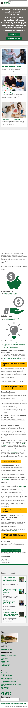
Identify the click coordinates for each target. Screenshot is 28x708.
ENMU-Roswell (5, 690)
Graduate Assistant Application (12, 342)
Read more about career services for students (14, 510)
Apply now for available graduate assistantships (13, 387)
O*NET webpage (7, 502)
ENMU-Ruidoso (5, 688)
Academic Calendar (6, 657)
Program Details (14, 34)
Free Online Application (14, 38)
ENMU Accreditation (6, 678)
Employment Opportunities (8, 655)
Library (3, 662)
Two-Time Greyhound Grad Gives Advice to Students (10, 591)
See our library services (10, 461)
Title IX (3, 685)
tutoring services (11, 443)
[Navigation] (2, 3)
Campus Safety (5, 674)
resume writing (22, 486)
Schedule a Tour (5, 648)
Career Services (5, 479)
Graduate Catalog (13, 530)
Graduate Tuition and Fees (10, 293)
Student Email (5, 661)
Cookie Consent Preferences (9, 667)
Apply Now (4, 654)
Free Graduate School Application (12, 294)
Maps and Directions (6, 649)
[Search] (17, 1)
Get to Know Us (5, 677)
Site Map (3, 703)
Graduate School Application (11, 550)
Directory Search (5, 672)
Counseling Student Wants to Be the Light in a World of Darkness (10, 614)
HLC (8, 705)
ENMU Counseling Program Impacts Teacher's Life (9, 602)
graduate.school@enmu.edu (8, 383)
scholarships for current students (12, 358)
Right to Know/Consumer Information (11, 684)
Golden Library (15, 452)
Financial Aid (4, 357)
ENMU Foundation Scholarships (12, 318)
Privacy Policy (5, 665)
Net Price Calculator (6, 682)
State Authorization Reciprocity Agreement (13, 680)
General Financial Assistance (11, 347)
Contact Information (6, 675)
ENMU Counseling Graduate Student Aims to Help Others (9, 579)
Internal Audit (5, 687)
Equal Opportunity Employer (8, 681)
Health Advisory (5, 664)
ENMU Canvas (4, 659)
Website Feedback (15, 703)
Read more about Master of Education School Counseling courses (14, 534)
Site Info (8, 703)
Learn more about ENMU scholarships (14, 363)
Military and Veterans (9, 319)
